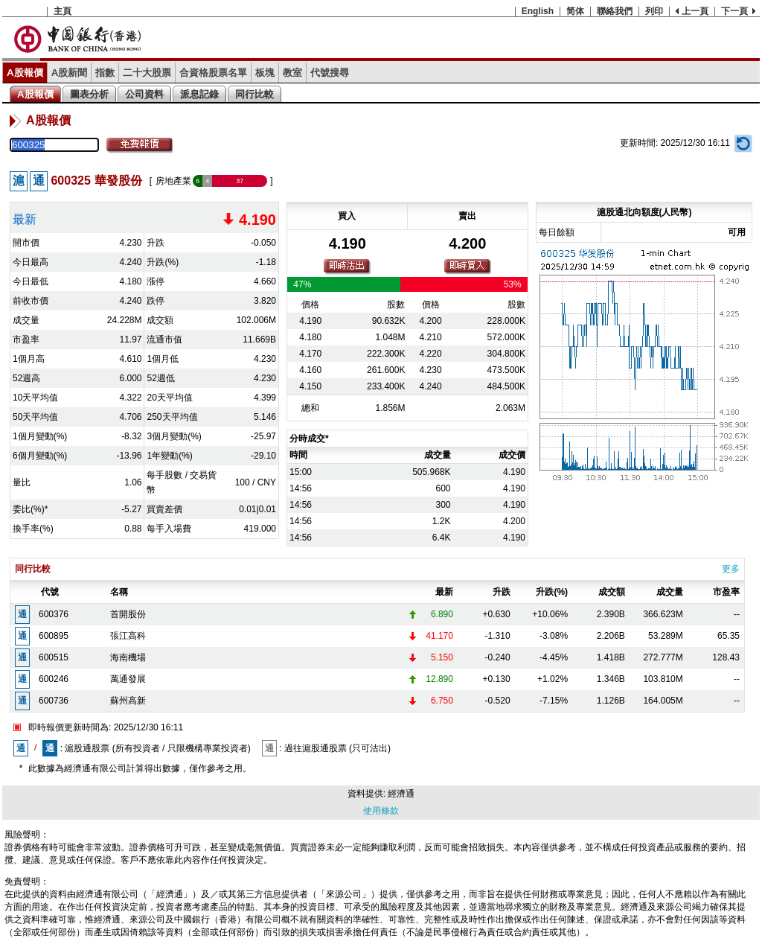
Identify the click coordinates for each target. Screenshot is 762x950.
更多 (731, 569)
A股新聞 (69, 72)
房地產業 (173, 181)
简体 (575, 11)
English (538, 11)
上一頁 (695, 11)
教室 (292, 72)
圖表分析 (89, 94)
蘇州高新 (128, 700)
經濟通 (401, 793)
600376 (53, 614)
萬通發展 (128, 679)
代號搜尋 (329, 72)
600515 (53, 657)
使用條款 (381, 811)
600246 (53, 679)
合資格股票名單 (213, 72)
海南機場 (128, 657)
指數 (105, 72)
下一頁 (734, 11)
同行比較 (254, 94)
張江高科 (128, 636)
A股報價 (25, 72)
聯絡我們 (615, 11)
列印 (654, 11)
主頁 (62, 11)
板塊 (265, 72)
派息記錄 (199, 94)
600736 (53, 700)
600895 (53, 636)
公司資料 (144, 94)
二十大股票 (147, 72)
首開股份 (128, 614)
